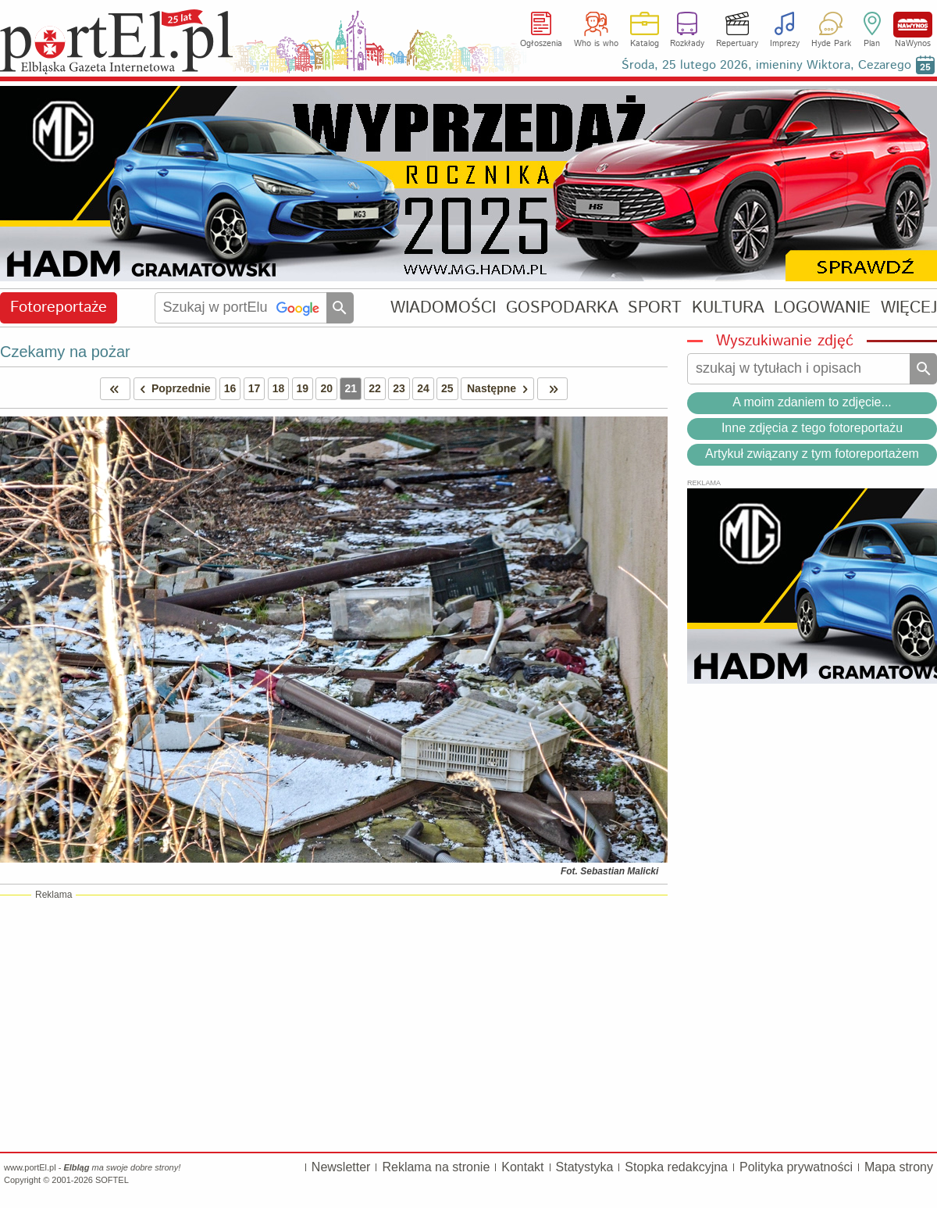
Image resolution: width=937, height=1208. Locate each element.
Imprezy (785, 44)
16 (230, 388)
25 (447, 388)
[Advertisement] (334, 1022)
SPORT (655, 307)
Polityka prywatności (796, 1167)
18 (279, 388)
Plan (872, 44)
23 (399, 388)
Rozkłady (687, 44)
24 (423, 388)
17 (254, 388)
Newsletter (341, 1167)
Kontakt (522, 1167)
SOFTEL (112, 1180)
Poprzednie (172, 388)
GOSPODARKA (562, 307)
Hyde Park (831, 44)
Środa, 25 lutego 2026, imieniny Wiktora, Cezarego (766, 65)
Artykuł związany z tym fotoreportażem (812, 453)
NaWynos (912, 25)
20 (326, 388)
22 (375, 388)
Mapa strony (898, 1167)
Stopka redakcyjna (676, 1167)
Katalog (644, 44)
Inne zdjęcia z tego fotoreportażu (812, 427)
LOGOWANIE (822, 307)
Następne (500, 388)
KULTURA (728, 307)
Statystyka (585, 1167)
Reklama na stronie (436, 1167)
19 (303, 388)
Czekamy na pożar (65, 351)
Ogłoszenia (541, 44)
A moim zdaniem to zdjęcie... (812, 402)
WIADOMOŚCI (443, 307)
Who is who (596, 44)
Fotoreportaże (58, 307)
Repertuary (737, 44)
